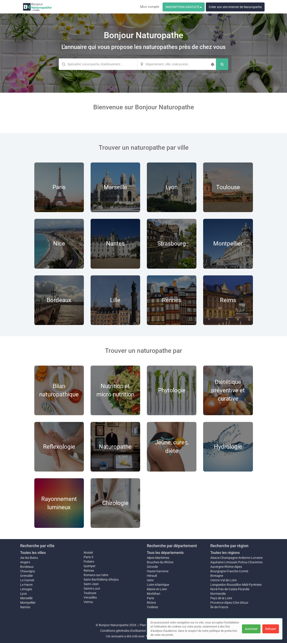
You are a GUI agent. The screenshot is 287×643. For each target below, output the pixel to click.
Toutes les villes (33, 553)
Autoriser (251, 629)
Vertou (88, 602)
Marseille (26, 598)
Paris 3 (88, 557)
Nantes (25, 607)
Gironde (152, 566)
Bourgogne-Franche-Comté (229, 571)
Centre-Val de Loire (223, 580)
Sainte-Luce (92, 588)
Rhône (151, 602)
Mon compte (149, 7)
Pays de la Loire (221, 598)
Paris (150, 598)
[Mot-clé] (98, 64)
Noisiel (88, 552)
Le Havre (26, 584)
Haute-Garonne (157, 571)
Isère (150, 580)
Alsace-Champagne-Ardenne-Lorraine (236, 558)
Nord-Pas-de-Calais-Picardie (229, 589)
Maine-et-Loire (157, 589)
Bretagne (216, 575)
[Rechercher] (222, 64)
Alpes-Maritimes (158, 558)
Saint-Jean (91, 584)
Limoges (26, 589)
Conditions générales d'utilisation (123, 630)
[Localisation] (176, 64)
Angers (25, 562)
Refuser (270, 629)
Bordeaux (27, 566)
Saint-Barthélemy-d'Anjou (101, 579)
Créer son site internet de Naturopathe (235, 7)
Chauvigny (27, 571)
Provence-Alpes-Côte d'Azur (229, 602)
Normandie (218, 593)
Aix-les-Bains (29, 558)
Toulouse (90, 593)
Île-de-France (219, 607)
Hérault (152, 575)
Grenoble (26, 575)
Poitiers (89, 561)
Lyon (23, 593)
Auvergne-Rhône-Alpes (226, 566)
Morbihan (153, 593)
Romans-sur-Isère (96, 575)
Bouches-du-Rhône (160, 562)
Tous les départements (165, 553)
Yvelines (152, 607)
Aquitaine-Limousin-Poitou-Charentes (236, 562)
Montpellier (28, 602)
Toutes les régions (225, 553)
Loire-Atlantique (158, 584)
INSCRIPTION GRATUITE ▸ (183, 7)
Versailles (90, 597)
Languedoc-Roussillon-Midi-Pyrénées (236, 584)
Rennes (89, 570)
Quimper (90, 566)
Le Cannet (27, 580)
